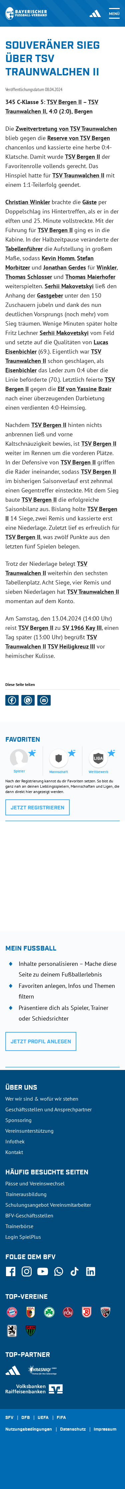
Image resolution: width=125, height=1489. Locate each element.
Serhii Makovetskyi (69, 286)
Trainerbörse (19, 1226)
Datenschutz (73, 1429)
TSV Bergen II (64, 102)
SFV (9, 1418)
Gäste (89, 202)
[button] (12, 700)
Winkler (107, 267)
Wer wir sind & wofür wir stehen (41, 1098)
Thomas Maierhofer (90, 277)
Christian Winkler (27, 202)
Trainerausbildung (26, 1194)
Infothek (15, 1141)
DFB (25, 1418)
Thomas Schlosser (28, 277)
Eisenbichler (21, 370)
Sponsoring (18, 1120)
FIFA (61, 1418)
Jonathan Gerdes (64, 267)
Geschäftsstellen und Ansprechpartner (48, 1109)
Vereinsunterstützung (29, 1130)
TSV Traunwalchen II (78, 175)
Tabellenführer (24, 249)
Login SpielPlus (23, 1236)
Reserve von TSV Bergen (78, 138)
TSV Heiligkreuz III (71, 646)
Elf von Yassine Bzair (84, 389)
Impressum (105, 1429)
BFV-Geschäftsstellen (29, 1215)
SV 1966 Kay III (82, 628)
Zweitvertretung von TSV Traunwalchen (66, 128)
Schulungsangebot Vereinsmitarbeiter (48, 1204)
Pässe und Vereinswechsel (35, 1183)
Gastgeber (50, 295)
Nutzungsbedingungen (28, 1429)
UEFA (43, 1418)
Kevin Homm (58, 258)
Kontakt (14, 1152)
